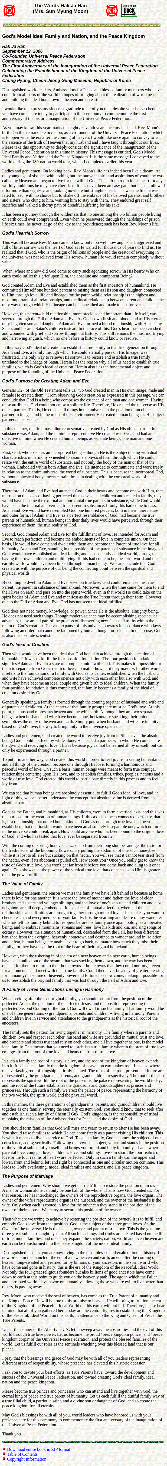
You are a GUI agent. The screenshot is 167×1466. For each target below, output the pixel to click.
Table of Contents (22, 1454)
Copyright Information (26, 1459)
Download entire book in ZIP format (38, 1449)
